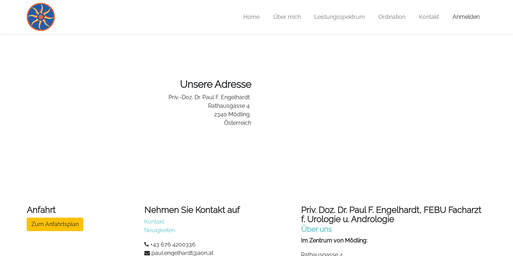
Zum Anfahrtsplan (55, 224)
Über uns (316, 229)
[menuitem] (251, 17)
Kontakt (154, 221)
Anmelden (466, 17)
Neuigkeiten (159, 230)
